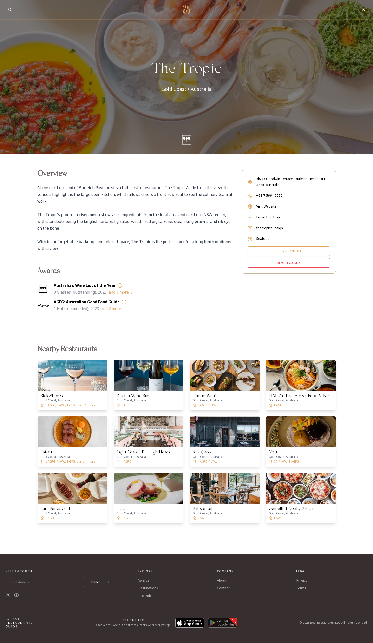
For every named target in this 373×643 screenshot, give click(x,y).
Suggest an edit (288, 251)
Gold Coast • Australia (187, 89)
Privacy (301, 580)
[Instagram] (8, 595)
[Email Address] (45, 582)
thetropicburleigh (269, 228)
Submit (100, 582)
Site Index (145, 595)
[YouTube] (16, 595)
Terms (301, 588)
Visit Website (266, 206)
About (222, 580)
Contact (223, 588)
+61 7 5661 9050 (269, 195)
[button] (186, 77)
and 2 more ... (112, 308)
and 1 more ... (120, 292)
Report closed (288, 263)
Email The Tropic (269, 217)
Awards (143, 580)
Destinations (148, 588)
